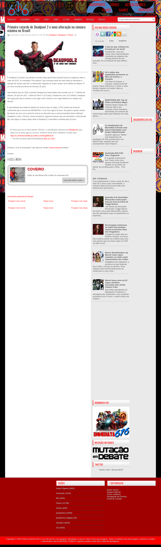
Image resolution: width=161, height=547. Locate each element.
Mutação (90, 19)
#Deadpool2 (73, 130)
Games (59, 508)
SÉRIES (46, 19)
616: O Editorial (100, 178)
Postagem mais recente (17, 201)
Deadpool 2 (62, 35)
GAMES (56, 19)
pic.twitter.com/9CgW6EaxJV (42, 136)
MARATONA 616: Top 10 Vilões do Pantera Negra (116, 101)
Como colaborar (114, 494)
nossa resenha (55, 148)
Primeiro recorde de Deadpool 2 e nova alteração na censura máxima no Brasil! (46, 28)
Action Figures (62, 488)
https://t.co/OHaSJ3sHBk (20, 136)
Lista (111, 41)
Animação (60, 493)
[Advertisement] (111, 353)
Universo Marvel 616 (30, 539)
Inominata (78, 19)
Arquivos (122, 41)
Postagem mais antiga (79, 201)
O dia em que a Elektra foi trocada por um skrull (117, 48)
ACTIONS (66, 19)
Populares (99, 41)
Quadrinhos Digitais (64, 518)
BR (57, 498)
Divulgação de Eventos (117, 496)
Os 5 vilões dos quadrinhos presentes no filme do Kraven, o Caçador (116, 75)
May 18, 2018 (49, 139)
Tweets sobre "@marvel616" (111, 470)
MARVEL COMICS (68, 541)
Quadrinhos (61, 513)
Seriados (60, 523)
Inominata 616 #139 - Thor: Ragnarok (114, 154)
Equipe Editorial (114, 492)
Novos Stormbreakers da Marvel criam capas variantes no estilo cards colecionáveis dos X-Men (116, 256)
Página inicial (48, 201)
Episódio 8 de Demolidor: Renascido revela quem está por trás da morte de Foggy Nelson (116, 200)
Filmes (70, 35)
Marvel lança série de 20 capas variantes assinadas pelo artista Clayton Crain (116, 283)
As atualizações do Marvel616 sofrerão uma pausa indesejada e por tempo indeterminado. (116, 128)
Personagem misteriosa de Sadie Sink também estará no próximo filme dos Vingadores (116, 228)
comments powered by (20, 196)
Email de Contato (114, 499)
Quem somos (112, 490)
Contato (101, 19)
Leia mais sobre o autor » (74, 180)
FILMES (37, 19)
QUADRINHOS (25, 19)
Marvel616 (11, 19)
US (57, 528)
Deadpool (53, 35)
